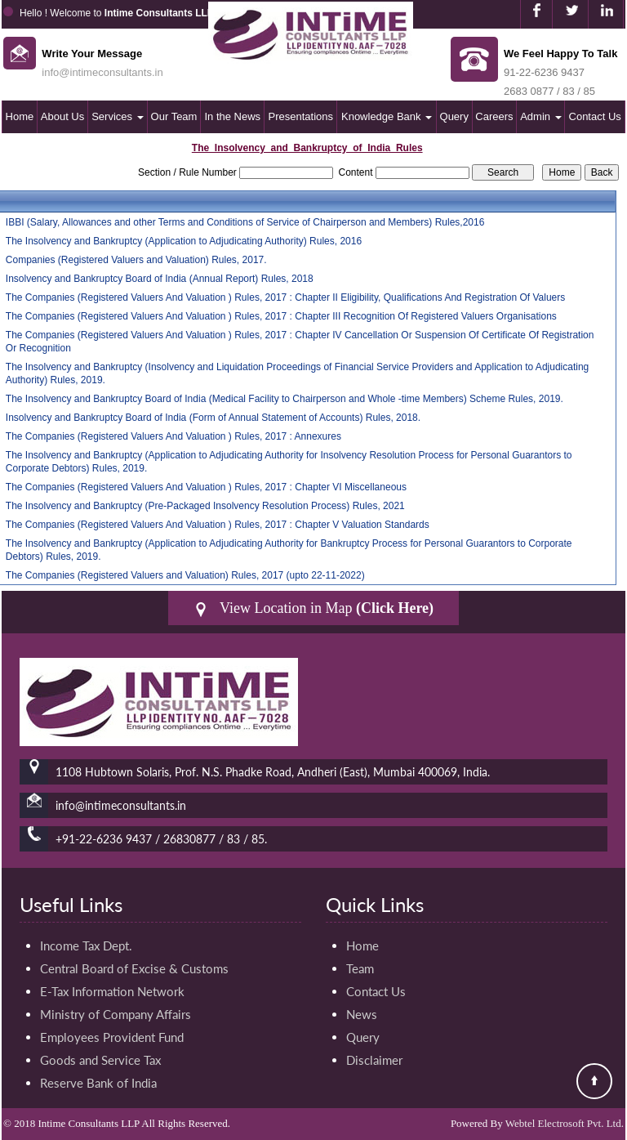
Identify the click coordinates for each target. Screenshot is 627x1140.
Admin (540, 116)
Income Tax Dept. (86, 945)
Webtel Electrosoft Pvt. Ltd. (564, 1123)
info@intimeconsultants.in (102, 72)
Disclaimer (374, 1060)
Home (20, 116)
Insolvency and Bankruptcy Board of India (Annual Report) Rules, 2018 (160, 278)
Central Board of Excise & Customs (134, 968)
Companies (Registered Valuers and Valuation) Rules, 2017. (136, 260)
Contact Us (595, 116)
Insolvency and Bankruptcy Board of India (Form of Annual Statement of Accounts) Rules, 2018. (213, 417)
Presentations (301, 116)
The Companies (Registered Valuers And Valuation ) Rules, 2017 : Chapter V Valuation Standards (217, 524)
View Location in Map (313, 608)
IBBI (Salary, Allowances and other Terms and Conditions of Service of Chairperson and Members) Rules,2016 (245, 222)
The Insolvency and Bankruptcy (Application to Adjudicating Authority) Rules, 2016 (184, 241)
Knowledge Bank (386, 116)
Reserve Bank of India (98, 1082)
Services (117, 116)
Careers (494, 116)
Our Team (174, 116)
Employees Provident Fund (112, 1037)
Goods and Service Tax (100, 1060)
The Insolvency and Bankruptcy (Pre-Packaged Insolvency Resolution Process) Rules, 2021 (205, 506)
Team (360, 968)
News (361, 1014)
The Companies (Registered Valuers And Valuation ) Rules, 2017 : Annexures (173, 436)
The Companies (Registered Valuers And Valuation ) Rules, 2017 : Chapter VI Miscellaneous (206, 487)
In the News (232, 116)
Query (454, 116)
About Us (62, 116)
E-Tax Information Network (112, 991)
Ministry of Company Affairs (115, 1014)
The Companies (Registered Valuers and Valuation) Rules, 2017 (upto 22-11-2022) (185, 575)
